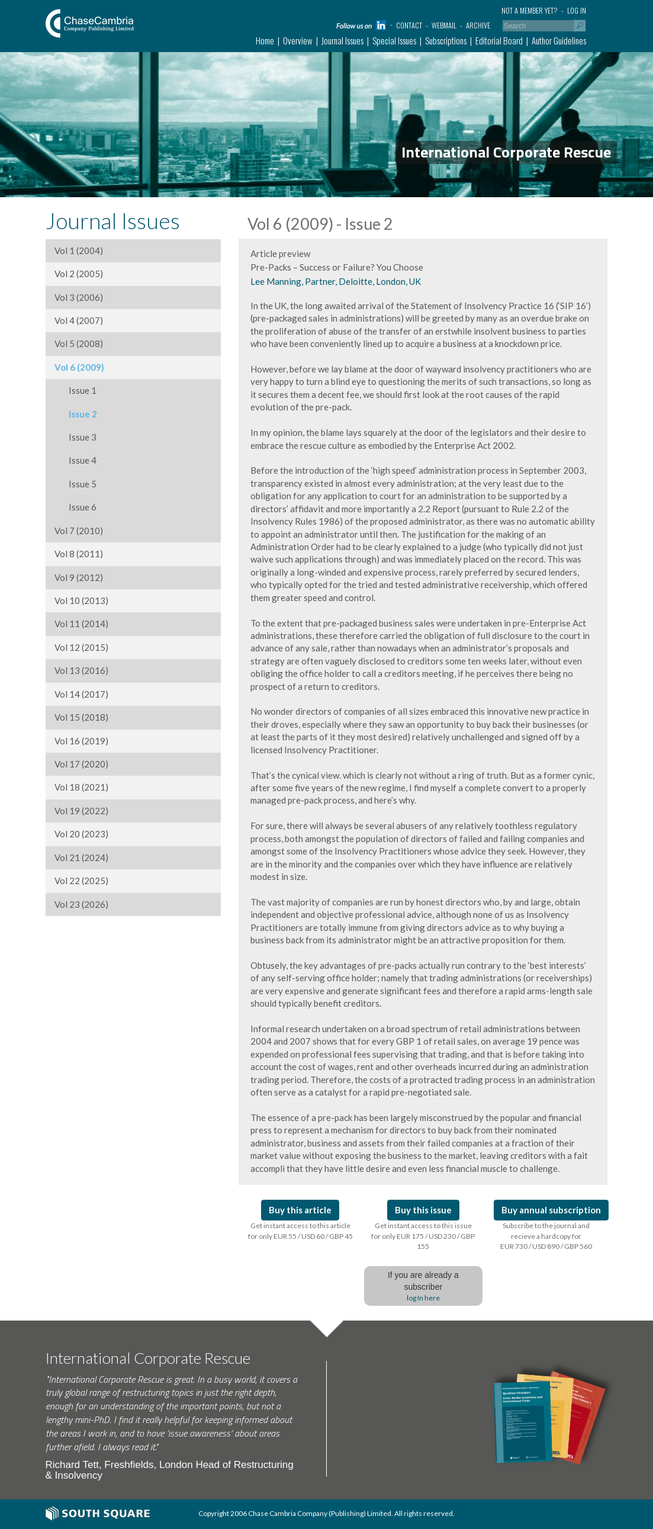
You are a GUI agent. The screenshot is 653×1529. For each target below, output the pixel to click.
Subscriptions (446, 40)
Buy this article (300, 1209)
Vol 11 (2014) (81, 623)
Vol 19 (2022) (81, 810)
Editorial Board (499, 40)
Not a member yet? (529, 10)
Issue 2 (75, 414)
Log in (576, 10)
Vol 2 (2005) (78, 273)
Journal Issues (342, 40)
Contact (409, 25)
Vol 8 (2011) (78, 553)
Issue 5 (75, 483)
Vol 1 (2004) (78, 250)
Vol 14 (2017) (81, 694)
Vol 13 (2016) (81, 670)
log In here (423, 1297)
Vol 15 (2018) (81, 717)
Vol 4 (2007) (78, 320)
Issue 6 (75, 507)
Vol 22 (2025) (81, 880)
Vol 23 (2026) (81, 904)
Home (265, 40)
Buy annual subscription (551, 1209)
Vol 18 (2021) (81, 787)
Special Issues (394, 40)
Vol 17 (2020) (81, 764)
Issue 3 (75, 437)
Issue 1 (75, 390)
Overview (298, 40)
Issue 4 (75, 460)
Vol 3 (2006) (78, 297)
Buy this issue (423, 1209)
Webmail (444, 25)
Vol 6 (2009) (79, 367)
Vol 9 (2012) (78, 577)
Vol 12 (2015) (81, 647)
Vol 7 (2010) (78, 530)
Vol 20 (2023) (81, 833)
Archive (478, 25)
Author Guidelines (559, 40)
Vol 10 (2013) (81, 600)
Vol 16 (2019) (81, 740)
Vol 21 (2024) (81, 857)
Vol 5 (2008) (78, 343)
